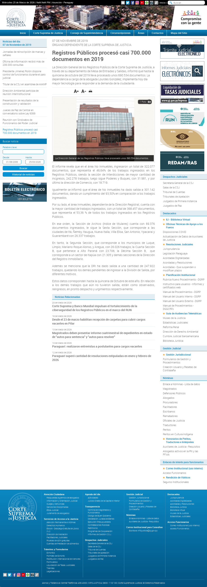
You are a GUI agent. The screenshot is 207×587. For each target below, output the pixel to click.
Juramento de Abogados (58, 513)
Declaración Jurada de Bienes (101, 519)
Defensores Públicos (174, 393)
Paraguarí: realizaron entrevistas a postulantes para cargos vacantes (97, 346)
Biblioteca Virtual (177, 510)
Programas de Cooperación (100, 531)
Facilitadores (170, 407)
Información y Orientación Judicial (62, 501)
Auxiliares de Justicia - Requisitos (181, 446)
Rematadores (170, 416)
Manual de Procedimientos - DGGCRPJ (178, 307)
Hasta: (28, 157)
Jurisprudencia (171, 248)
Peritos (167, 429)
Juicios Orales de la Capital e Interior (104, 501)
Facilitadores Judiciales (57, 537)
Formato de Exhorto (56, 556)
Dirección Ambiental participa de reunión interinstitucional (21, 92)
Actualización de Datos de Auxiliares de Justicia (183, 238)
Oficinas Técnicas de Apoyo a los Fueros (184, 225)
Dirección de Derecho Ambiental (180, 331)
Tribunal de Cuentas (174, 192)
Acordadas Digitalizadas (176, 258)
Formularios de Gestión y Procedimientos (177, 360)
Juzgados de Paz (172, 205)
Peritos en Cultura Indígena (178, 434)
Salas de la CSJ (171, 187)
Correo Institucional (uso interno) (184, 468)
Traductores (169, 425)
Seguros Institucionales (176, 482)
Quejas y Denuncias (55, 504)
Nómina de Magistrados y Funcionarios (99, 511)
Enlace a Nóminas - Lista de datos (181, 384)
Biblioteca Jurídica (173, 340)
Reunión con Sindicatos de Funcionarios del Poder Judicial (20, 121)
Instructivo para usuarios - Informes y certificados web (183, 285)
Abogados (168, 397)
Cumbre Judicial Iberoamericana (181, 336)
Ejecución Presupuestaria (99, 522)
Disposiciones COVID (174, 232)
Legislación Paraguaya (175, 253)
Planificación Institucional (180, 275)
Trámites (50, 568)
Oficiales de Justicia (174, 420)
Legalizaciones (53, 571)
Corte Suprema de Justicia (48, 33)
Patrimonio (93, 528)
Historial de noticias (23, 174)
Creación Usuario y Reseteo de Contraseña (179, 368)
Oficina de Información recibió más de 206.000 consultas (23, 63)
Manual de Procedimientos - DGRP (182, 292)
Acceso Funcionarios (174, 472)
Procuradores (170, 402)
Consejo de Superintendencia (86, 33)
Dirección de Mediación (57, 534)
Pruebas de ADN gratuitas (58, 540)
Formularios (52, 562)
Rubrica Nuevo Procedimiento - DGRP (183, 279)
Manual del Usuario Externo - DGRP (182, 301)
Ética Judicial (52, 510)
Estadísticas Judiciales (175, 322)
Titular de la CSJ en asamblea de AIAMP (25, 84)
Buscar (23, 168)
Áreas (141, 33)
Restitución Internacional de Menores (63, 559)
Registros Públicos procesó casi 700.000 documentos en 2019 (20, 131)
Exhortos (51, 552)
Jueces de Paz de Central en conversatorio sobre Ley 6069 (19, 111)
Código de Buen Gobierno (99, 515)
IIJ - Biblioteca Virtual (178, 219)
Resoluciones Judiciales (179, 244)
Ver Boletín (24, 199)
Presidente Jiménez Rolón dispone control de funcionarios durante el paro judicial (24, 74)
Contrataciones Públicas (99, 525)
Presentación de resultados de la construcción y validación (20, 102)
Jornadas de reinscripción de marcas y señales (24, 53)
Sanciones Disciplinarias (57, 507)
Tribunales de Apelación (176, 196)
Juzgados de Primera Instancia (180, 201)
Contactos (157, 33)
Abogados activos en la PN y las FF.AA (180, 452)
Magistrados (170, 388)
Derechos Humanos (56, 525)
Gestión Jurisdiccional (178, 354)
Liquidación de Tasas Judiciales (61, 565)
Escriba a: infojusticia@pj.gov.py (143, 530)
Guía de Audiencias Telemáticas (183, 313)
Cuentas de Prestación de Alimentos (63, 543)
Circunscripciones (120, 33)
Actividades (93, 497)
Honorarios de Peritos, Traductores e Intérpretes (180, 440)
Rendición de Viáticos (178, 477)
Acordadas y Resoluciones (177, 262)
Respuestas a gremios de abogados (63, 497)
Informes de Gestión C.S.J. (100, 534)
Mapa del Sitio (179, 33)
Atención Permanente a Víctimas (61, 522)
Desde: (6, 157)
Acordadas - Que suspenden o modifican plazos (179, 268)
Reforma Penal (171, 327)
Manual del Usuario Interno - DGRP (182, 296)
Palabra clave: (10, 147)
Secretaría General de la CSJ (178, 182)
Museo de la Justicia (174, 318)
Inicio (162, 2)
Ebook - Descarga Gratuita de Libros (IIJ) (63, 530)
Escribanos (169, 411)
